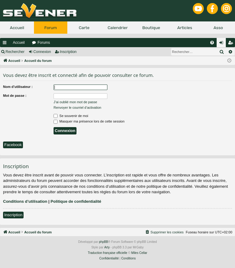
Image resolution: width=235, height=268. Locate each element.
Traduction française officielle (107, 253)
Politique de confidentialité (75, 201)
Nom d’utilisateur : (18, 87)
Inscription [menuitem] (232, 43)
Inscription (68, 52)
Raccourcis (5, 43)
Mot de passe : (14, 95)
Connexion (42, 52)
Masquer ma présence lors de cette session (89, 121)
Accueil (19, 42)
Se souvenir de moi (71, 116)
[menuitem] (212, 42)
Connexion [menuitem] (222, 43)
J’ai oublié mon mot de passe (75, 102)
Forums (44, 42)
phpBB (103, 241)
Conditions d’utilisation (25, 201)
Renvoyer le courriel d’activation (77, 107)
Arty (107, 247)
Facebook (13, 144)
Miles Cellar (139, 253)
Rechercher (15, 52)
